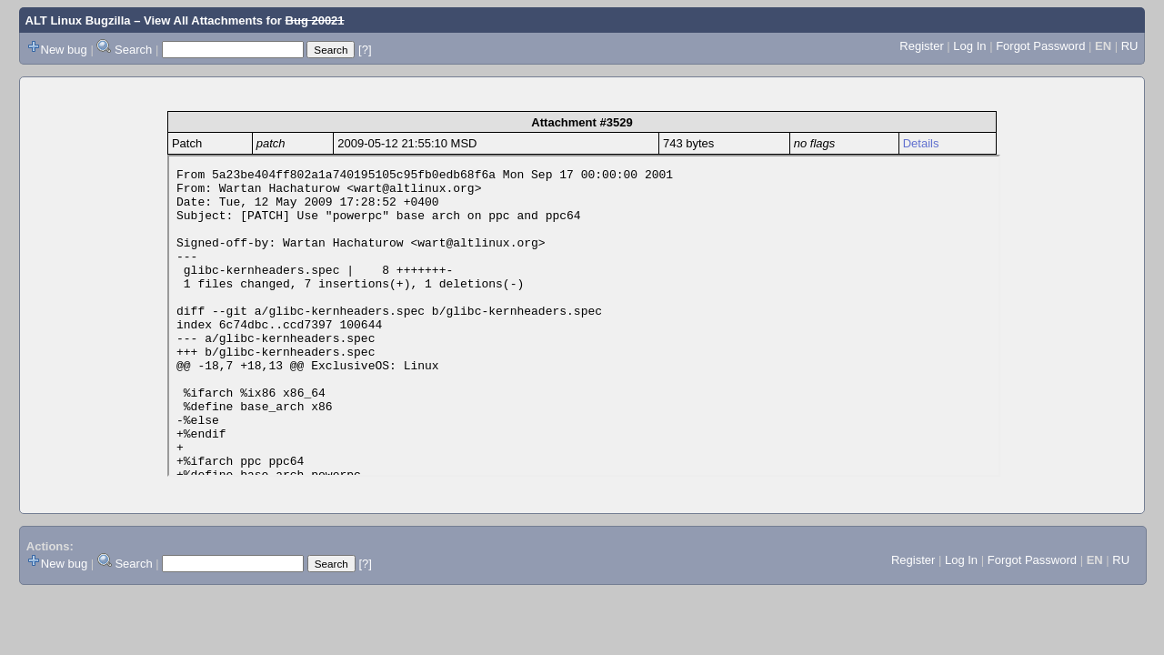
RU (1130, 46)
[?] (364, 49)
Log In (969, 46)
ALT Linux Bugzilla (78, 20)
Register (921, 46)
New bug (64, 49)
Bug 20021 (315, 20)
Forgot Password (1040, 46)
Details (921, 143)
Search (133, 49)
